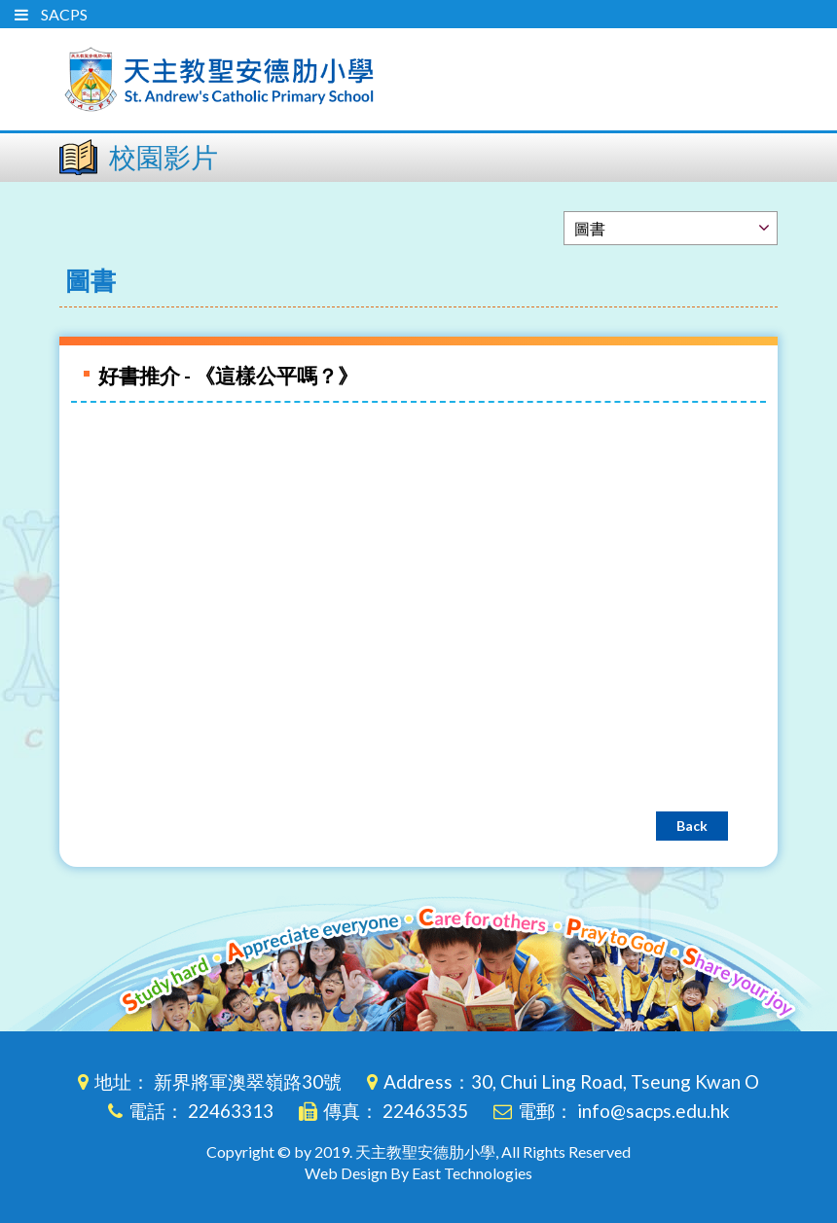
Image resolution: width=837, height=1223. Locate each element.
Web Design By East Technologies (418, 1173)
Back (692, 825)
